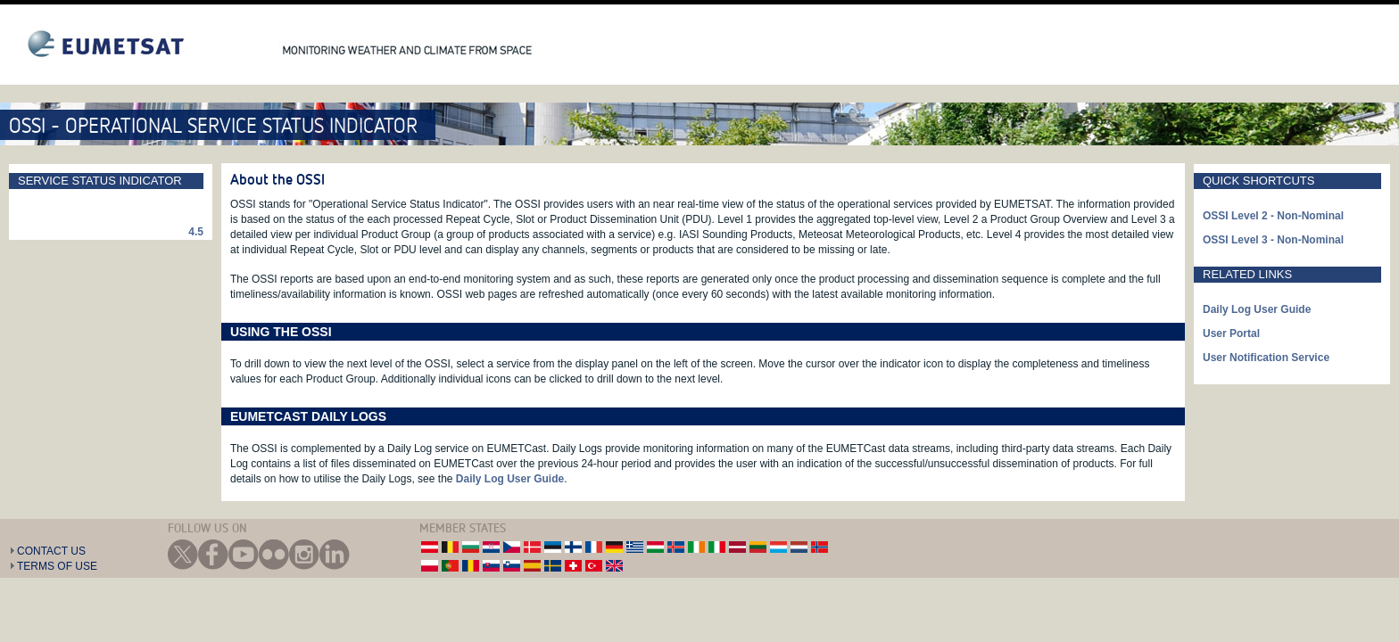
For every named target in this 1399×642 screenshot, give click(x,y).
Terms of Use (57, 566)
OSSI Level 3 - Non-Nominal (1273, 240)
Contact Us (51, 551)
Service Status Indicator (100, 180)
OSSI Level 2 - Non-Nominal (1273, 216)
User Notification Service (1266, 357)
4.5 (195, 232)
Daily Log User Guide (510, 479)
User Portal (1231, 333)
